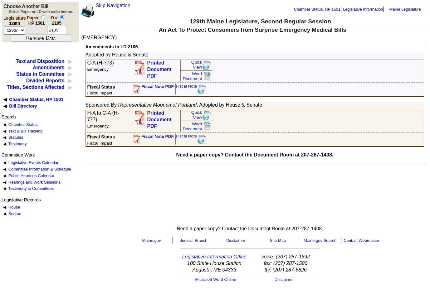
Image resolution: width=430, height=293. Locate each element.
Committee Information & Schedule (39, 169)
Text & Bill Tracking (25, 131)
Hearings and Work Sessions (34, 182)
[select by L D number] (62, 17)
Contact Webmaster (361, 240)
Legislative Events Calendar (33, 162)
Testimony (17, 144)
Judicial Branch (193, 240)
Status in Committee (40, 74)
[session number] (14, 30)
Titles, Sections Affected (35, 87)
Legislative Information (363, 9)
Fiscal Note (186, 86)
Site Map (278, 240)
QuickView (196, 65)
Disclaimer (235, 240)
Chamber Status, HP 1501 (317, 9)
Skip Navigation (113, 5)
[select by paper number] (43, 17)
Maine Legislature (405, 9)
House (14, 207)
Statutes (15, 137)
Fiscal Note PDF (157, 86)
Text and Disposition (40, 61)
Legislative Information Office (214, 256)
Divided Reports (45, 80)
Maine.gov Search (320, 240)
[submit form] (41, 38)
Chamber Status (23, 124)
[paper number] (36, 30)
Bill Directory (23, 105)
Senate (14, 213)
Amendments (48, 67)
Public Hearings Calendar (31, 175)
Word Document (192, 76)
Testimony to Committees (31, 188)
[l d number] (56, 30)
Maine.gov (151, 240)
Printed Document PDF (159, 67)
